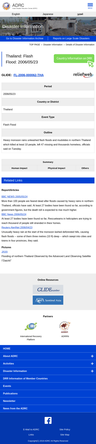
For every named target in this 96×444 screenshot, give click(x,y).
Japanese (48, 14)
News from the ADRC (15, 408)
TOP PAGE (34, 44)
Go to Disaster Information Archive (24, 38)
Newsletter (9, 401)
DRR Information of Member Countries (25, 378)
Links (31, 434)
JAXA (5, 251)
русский (80, 14)
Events (7, 386)
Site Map (64, 434)
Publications (10, 393)
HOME (6, 348)
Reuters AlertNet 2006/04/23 (17, 227)
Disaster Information (53, 44)
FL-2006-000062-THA (29, 75)
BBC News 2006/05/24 (14, 214)
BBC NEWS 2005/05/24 (15, 196)
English (16, 14)
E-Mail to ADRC (31, 429)
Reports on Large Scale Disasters (71, 38)
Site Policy (64, 429)
